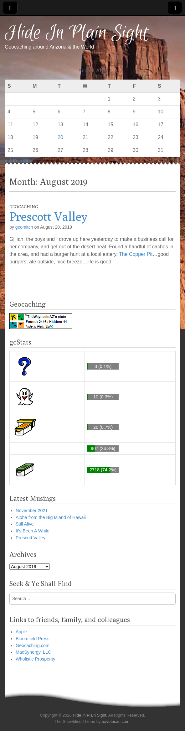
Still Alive (25, 523)
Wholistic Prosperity (35, 658)
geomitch (24, 227)
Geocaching (23, 206)
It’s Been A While (32, 530)
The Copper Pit (136, 254)
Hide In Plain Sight (77, 33)
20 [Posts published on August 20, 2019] (60, 137)
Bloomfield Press (32, 638)
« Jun (11, 160)
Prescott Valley (48, 216)
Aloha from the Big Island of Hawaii (51, 517)
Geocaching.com (32, 645)
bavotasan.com (115, 721)
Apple (21, 631)
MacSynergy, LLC (33, 652)
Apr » (27, 160)
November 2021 (32, 510)
